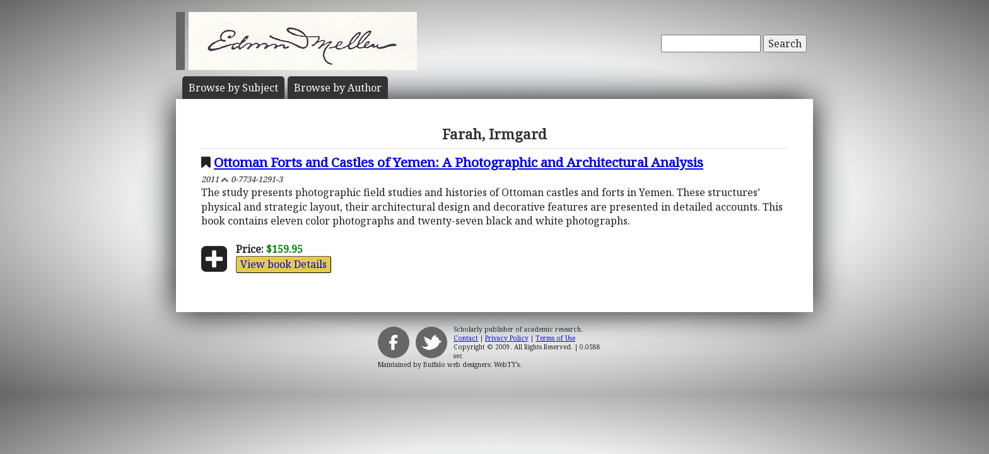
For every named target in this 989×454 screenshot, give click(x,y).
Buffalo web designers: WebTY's (471, 364)
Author (338, 88)
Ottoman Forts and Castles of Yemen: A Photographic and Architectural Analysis (458, 162)
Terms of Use (555, 338)
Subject (233, 88)
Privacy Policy (507, 338)
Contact (466, 338)
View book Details (283, 264)
